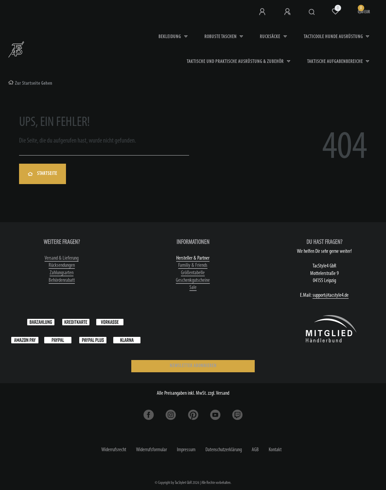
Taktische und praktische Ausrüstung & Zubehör (236, 61)
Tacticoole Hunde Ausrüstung (334, 36)
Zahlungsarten (61, 273)
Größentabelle (193, 273)
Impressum (186, 450)
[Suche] (312, 12)
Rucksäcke (270, 36)
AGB (255, 450)
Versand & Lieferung (62, 258)
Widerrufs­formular (151, 450)
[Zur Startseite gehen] (30, 83)
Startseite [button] (42, 174)
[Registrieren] (288, 12)
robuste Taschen (221, 36)
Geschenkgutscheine (193, 280)
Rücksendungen (62, 265)
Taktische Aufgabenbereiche (335, 61)
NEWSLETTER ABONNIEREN (193, 366)
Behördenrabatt (62, 280)
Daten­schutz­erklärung (223, 450)
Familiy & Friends (192, 265)
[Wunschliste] (335, 11)
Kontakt (275, 450)
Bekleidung (170, 36)
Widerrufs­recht (113, 450)
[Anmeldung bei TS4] (263, 12)
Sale (193, 287)
